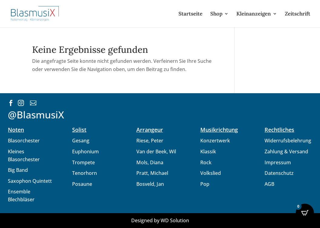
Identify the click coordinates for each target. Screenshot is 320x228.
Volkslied (210, 173)
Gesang (80, 140)
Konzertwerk (215, 140)
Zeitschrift (297, 14)
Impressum (278, 162)
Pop (204, 184)
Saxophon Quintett (30, 181)
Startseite (190, 14)
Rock (206, 162)
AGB (269, 184)
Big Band (18, 170)
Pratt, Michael (152, 173)
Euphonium (85, 151)
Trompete (83, 162)
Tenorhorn (84, 173)
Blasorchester (24, 140)
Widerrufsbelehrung (288, 140)
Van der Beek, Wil (156, 151)
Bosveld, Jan (150, 184)
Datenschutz (279, 173)
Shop (216, 14)
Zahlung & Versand (286, 151)
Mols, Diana (149, 162)
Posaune (82, 184)
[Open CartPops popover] (305, 213)
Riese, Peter (149, 140)
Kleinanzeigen (253, 14)
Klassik (208, 151)
